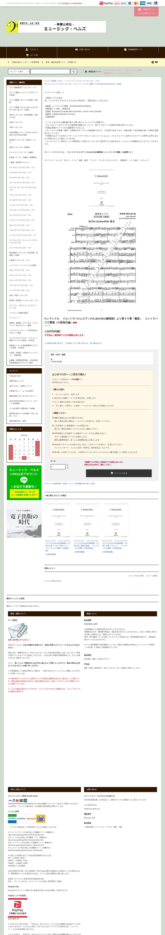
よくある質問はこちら (146, 13)
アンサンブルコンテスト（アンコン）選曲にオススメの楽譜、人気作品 (23, 339)
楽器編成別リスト (133, 49)
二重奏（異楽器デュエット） (20, 162)
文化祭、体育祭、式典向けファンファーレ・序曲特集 (23, 354)
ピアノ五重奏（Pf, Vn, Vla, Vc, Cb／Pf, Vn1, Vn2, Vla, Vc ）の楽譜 (23, 108)
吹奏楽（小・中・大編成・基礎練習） (23, 157)
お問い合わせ (82, 49)
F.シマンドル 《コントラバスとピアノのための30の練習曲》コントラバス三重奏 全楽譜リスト (93, 152)
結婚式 (139, 70)
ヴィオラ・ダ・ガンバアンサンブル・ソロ (23, 189)
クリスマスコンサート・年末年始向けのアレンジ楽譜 (23, 332)
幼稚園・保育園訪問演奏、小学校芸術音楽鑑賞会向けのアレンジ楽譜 (23, 361)
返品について (68, 483)
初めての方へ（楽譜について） (21, 386)
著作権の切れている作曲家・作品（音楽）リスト (23, 415)
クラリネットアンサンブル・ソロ (21, 210)
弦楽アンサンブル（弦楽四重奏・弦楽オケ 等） (23, 116)
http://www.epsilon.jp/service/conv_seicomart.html (26, 845)
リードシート (14, 318)
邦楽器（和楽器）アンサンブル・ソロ (23, 300)
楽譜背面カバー (109, 73)
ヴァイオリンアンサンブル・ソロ (21, 167)
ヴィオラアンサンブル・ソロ (20, 172)
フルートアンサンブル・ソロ (20, 195)
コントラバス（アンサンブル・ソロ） (86, 81)
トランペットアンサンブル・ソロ (21, 220)
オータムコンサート (124, 73)
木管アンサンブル (16, 127)
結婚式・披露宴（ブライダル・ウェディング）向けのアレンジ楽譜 (23, 324)
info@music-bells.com (92, 809)
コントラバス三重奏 (60, 106)
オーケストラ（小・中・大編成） (21, 152)
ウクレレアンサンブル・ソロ (20, 275)
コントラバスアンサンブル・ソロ (63, 84)
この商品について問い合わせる (76, 343)
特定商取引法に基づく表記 (85, 483)
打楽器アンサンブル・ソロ (19, 260)
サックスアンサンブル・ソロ (20, 215)
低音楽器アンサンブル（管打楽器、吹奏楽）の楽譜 (23, 254)
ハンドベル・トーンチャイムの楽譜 (22, 265)
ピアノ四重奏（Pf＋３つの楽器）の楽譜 (23, 101)
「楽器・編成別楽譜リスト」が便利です (58, 62)
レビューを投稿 (151, 576)
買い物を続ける (96, 343)
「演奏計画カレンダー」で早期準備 (23, 62)
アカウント (32, 49)
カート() (32, 55)
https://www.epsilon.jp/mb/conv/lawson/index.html (26, 840)
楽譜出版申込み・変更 (17, 421)
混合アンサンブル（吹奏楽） (20, 147)
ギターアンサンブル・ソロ (19, 270)
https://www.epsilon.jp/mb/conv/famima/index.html (26, 835)
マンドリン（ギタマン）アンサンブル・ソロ (22, 307)
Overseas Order (15, 376)
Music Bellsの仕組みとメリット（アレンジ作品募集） (23, 402)
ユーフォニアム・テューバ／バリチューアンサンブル (23, 241)
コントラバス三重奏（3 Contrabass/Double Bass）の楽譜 (99, 84)
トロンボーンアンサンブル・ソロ (21, 230)
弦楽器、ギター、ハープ (60, 81)
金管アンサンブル (16, 122)
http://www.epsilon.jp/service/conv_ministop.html (25, 850)
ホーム (47, 81)
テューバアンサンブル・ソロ (20, 248)
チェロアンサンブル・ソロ (19, 177)
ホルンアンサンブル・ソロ (19, 225)
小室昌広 (55, 114)
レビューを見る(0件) (136, 576)
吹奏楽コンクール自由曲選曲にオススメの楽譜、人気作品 (23, 347)
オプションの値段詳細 (52, 483)
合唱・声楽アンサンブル (18, 295)
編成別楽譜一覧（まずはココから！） (23, 396)
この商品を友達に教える (53, 343)
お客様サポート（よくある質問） (21, 391)
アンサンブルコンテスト (113, 70)
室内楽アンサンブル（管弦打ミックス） (22, 141)
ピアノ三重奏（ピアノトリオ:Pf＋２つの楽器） (23, 94)
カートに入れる (118, 473)
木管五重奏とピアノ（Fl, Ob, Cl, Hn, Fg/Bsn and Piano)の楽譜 (23, 134)
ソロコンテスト (130, 70)
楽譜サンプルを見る (54, 98)
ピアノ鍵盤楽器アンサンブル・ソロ (22, 87)
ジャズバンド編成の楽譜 (18, 313)
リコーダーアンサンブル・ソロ (21, 285)
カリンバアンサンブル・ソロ (20, 280)
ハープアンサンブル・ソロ (19, 290)
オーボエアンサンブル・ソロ (20, 200)
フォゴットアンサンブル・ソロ (21, 205)
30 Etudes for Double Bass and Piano (67, 111)
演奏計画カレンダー (16, 381)
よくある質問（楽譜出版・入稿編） (22, 408)
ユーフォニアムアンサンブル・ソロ (22, 235)
